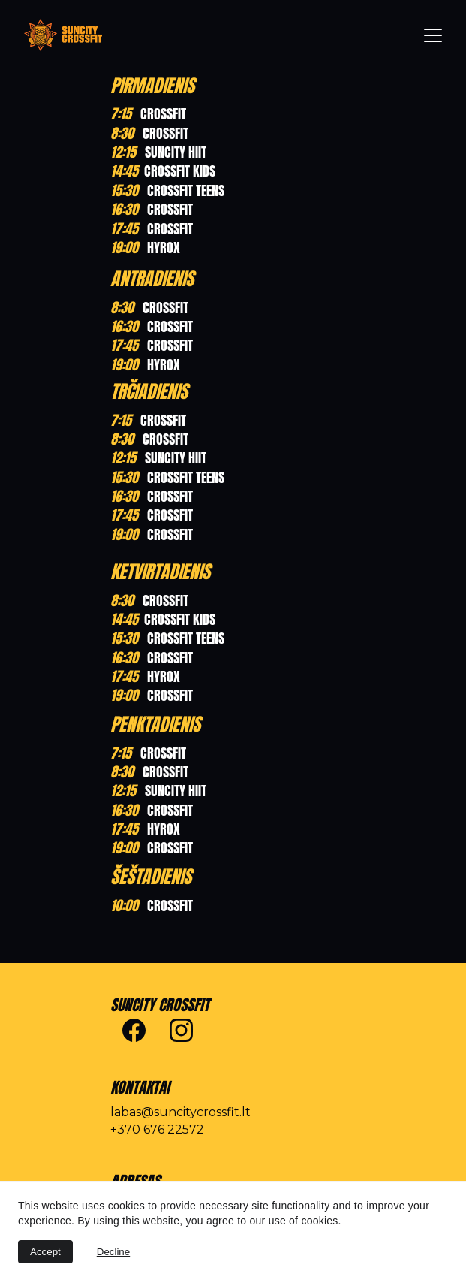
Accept (45, 1251)
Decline (113, 1251)
